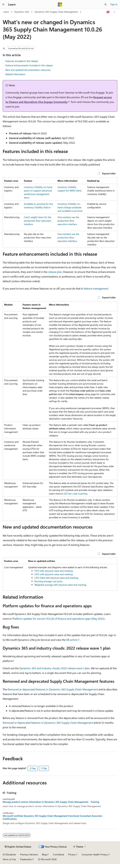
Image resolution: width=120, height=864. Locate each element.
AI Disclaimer (9, 854)
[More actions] (114, 12)
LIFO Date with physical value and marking (56, 577)
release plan (55, 272)
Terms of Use (9, 859)
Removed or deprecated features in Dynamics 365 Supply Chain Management (53, 689)
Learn (6, 11)
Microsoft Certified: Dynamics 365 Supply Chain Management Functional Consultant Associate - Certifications (53, 817)
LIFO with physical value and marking (53, 574)
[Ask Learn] (108, 12)
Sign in (113, 4)
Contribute (58, 854)
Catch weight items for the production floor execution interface (37, 221)
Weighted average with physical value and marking (60, 584)
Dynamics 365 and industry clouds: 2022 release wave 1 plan (54, 668)
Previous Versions (29, 854)
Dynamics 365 (21, 11)
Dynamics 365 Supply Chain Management (56, 11)
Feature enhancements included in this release (29, 65)
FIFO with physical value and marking (53, 570)
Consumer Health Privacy (95, 854)
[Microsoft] (60, 4)
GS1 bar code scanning (75, 493)
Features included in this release (21, 61)
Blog (44, 854)
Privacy (71, 854)
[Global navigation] (3, 4)
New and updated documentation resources (27, 69)
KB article (71, 639)
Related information (15, 74)
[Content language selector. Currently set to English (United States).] (18, 846)
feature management (96, 288)
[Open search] (105, 4)
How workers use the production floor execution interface (68, 221)
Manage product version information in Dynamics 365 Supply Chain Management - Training (51, 801)
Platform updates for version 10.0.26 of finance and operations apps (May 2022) (58, 618)
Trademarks (26, 859)
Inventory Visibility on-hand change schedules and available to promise (69, 207)
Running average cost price (48, 581)
